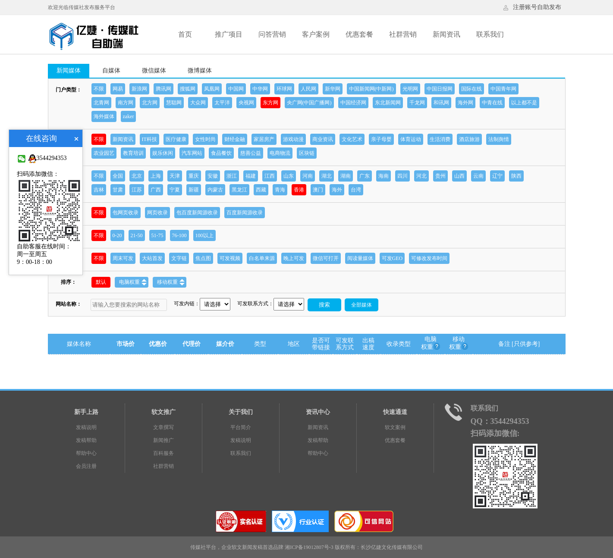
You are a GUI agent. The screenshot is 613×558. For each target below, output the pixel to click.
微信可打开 (326, 258)
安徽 (212, 176)
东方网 (270, 103)
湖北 (326, 176)
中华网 (260, 89)
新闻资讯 (446, 34)
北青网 (101, 103)
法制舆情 (498, 139)
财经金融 (234, 139)
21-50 (137, 235)
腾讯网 (163, 89)
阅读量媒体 (360, 258)
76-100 (179, 235)
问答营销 (272, 34)
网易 (118, 89)
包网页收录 (125, 213)
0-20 (117, 235)
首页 (185, 34)
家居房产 (264, 139)
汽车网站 (192, 153)
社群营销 (403, 34)
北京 (137, 176)
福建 (250, 176)
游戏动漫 (293, 139)
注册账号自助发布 (537, 7)
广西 (156, 190)
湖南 (345, 176)
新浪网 (139, 89)
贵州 (440, 176)
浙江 (231, 176)
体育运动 (410, 139)
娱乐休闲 (162, 153)
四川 (402, 176)
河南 (307, 176)
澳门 (318, 190)
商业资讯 (322, 139)
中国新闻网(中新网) (371, 89)
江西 (269, 176)
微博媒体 (200, 70)
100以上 (204, 235)
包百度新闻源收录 (197, 213)
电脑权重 (133, 282)
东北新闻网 (388, 103)
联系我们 (490, 34)
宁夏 (175, 190)
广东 (364, 176)
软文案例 (395, 427)
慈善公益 (250, 153)
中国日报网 (440, 89)
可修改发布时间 (429, 258)
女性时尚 (205, 139)
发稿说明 (86, 427)
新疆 (194, 190)
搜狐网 (187, 89)
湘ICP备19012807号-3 (309, 547)
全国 (118, 176)
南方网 (125, 103)
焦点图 (203, 258)
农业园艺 (104, 153)
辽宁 (497, 176)
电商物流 (280, 153)
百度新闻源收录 (244, 213)
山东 (288, 176)
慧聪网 (174, 103)
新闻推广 (163, 440)
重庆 (194, 176)
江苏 (137, 190)
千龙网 (417, 103)
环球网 (284, 89)
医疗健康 (176, 139)
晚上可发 (293, 258)
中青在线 (492, 103)
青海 (280, 190)
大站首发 (152, 258)
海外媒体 (104, 116)
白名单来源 (262, 258)
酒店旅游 (469, 139)
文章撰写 (163, 427)
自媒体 (111, 70)
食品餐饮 (221, 153)
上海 (156, 176)
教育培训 (133, 153)
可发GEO (392, 258)
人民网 (308, 89)
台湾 (356, 190)
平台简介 (240, 427)
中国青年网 (503, 89)
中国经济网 (353, 103)
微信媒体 (154, 70)
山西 (459, 176)
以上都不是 (524, 103)
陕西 (516, 176)
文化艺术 (352, 139)
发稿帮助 (86, 440)
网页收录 (157, 213)
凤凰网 (212, 89)
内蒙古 (215, 190)
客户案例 (316, 34)
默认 (101, 282)
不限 (99, 89)
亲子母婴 (381, 139)
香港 (299, 190)
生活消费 (440, 139)
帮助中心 (86, 453)
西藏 (261, 190)
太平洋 (222, 103)
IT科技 (149, 139)
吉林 (99, 190)
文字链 (179, 258)
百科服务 (163, 453)
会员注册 (86, 466)
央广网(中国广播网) (309, 103)
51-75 (157, 235)
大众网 (198, 103)
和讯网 (441, 103)
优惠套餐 (359, 34)
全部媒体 (361, 305)
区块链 (306, 153)
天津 (175, 176)
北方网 (149, 103)
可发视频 (230, 258)
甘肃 (118, 190)
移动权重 (171, 282)
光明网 (410, 89)
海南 (383, 176)
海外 (337, 190)
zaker (128, 116)
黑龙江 (239, 190)
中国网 (236, 89)
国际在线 (471, 89)
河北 (421, 176)
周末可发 (123, 258)
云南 (478, 176)
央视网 (246, 103)
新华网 (332, 89)
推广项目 (228, 34)
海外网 (465, 103)
